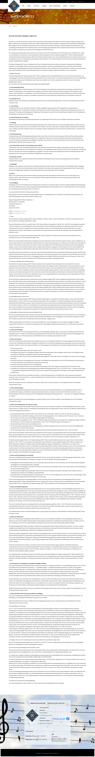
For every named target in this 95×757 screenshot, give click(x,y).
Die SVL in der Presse (54, 5)
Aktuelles (36, 5)
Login (67, 1)
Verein (29, 5)
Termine (44, 5)
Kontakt (72, 5)
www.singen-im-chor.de (19, 213)
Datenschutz (81, 1)
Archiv (65, 5)
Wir (23, 5)
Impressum (73, 1)
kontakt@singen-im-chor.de (19, 211)
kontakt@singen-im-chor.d (46, 715)
